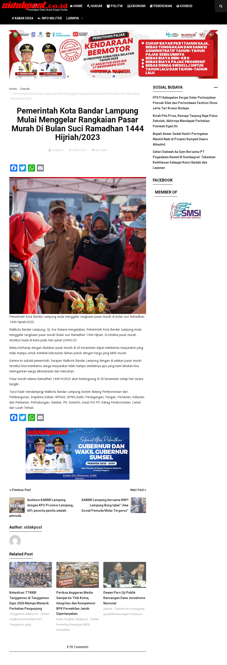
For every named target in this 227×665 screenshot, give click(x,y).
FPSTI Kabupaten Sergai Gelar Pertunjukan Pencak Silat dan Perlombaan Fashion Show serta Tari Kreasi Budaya (185, 103)
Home (13, 88)
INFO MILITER (50, 18)
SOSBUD (184, 6)
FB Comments (77, 647)
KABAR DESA (22, 18)
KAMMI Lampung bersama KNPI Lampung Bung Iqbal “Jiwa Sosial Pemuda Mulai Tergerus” (104, 505)
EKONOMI (136, 6)
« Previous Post (20, 490)
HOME (76, 6)
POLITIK (115, 6)
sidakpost (58, 150)
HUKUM (94, 6)
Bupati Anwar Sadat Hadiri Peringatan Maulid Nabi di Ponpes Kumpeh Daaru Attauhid (180, 139)
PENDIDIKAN (161, 6)
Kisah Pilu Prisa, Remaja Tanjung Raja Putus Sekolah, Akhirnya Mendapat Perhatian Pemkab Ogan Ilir (185, 121)
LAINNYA (72, 18)
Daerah (25, 88)
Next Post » (138, 490)
